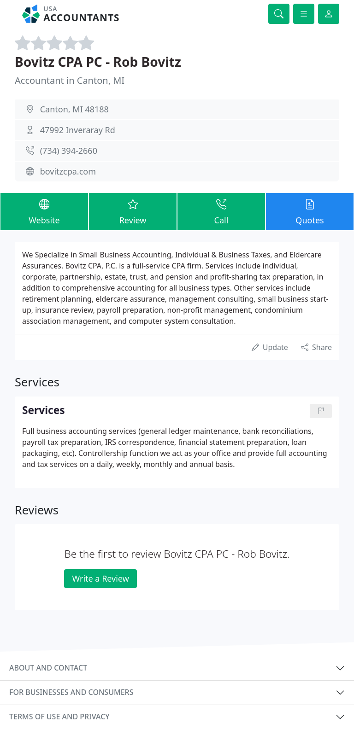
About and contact (48, 668)
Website (44, 211)
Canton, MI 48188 (74, 109)
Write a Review (100, 578)
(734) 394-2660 (68, 150)
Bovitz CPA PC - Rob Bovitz (98, 61)
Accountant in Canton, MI (69, 80)
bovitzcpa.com (68, 171)
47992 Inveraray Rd (77, 129)
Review (132, 211)
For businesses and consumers (71, 692)
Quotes (309, 211)
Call (221, 211)
